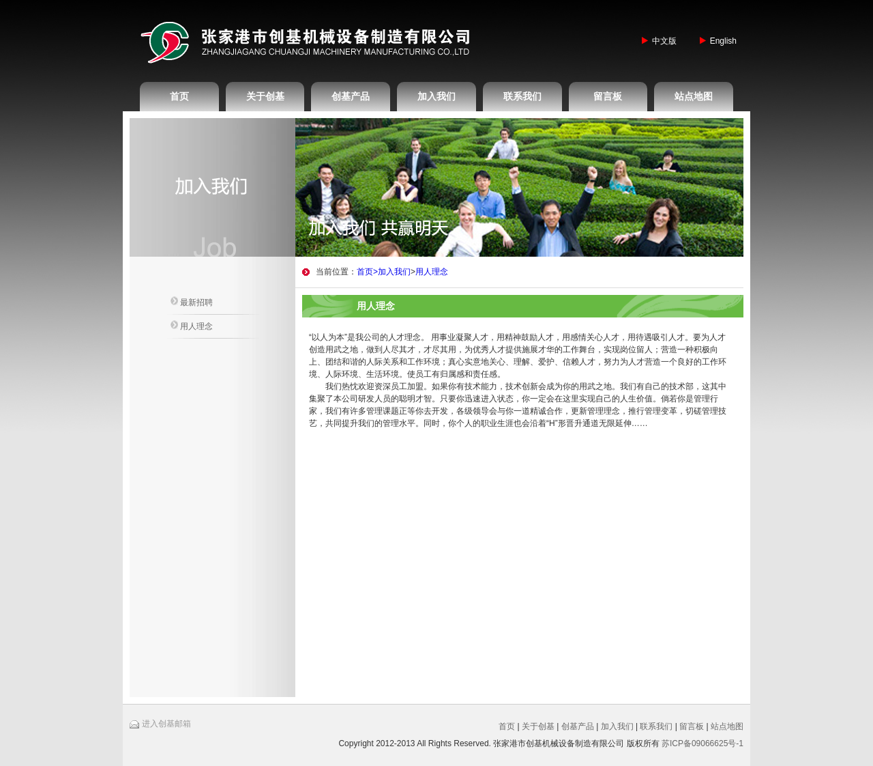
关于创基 (265, 96)
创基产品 (350, 96)
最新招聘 (192, 301)
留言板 (607, 96)
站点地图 (694, 96)
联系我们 (522, 96)
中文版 (664, 41)
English (723, 41)
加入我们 (436, 96)
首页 (179, 96)
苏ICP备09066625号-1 (702, 743)
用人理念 (192, 325)
